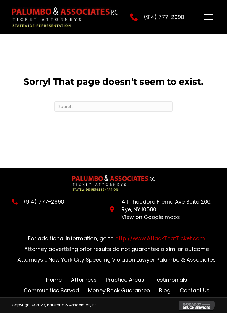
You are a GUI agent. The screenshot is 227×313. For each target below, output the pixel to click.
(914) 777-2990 (164, 17)
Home (54, 279)
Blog (165, 290)
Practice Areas (125, 279)
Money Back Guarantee (119, 290)
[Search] (113, 106)
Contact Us (195, 290)
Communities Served (51, 290)
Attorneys (84, 279)
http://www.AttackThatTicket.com (160, 238)
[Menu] (208, 17)
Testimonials (170, 279)
